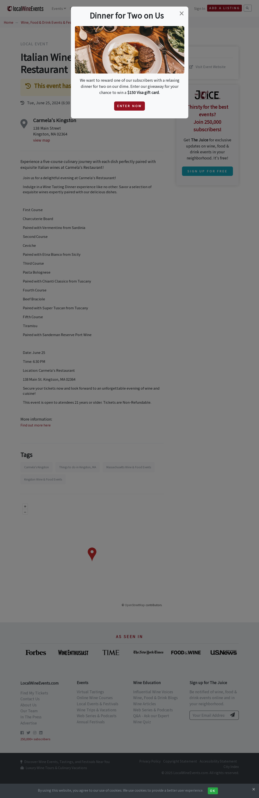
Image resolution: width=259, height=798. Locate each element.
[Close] (253, 789)
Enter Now (129, 106)
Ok (213, 791)
